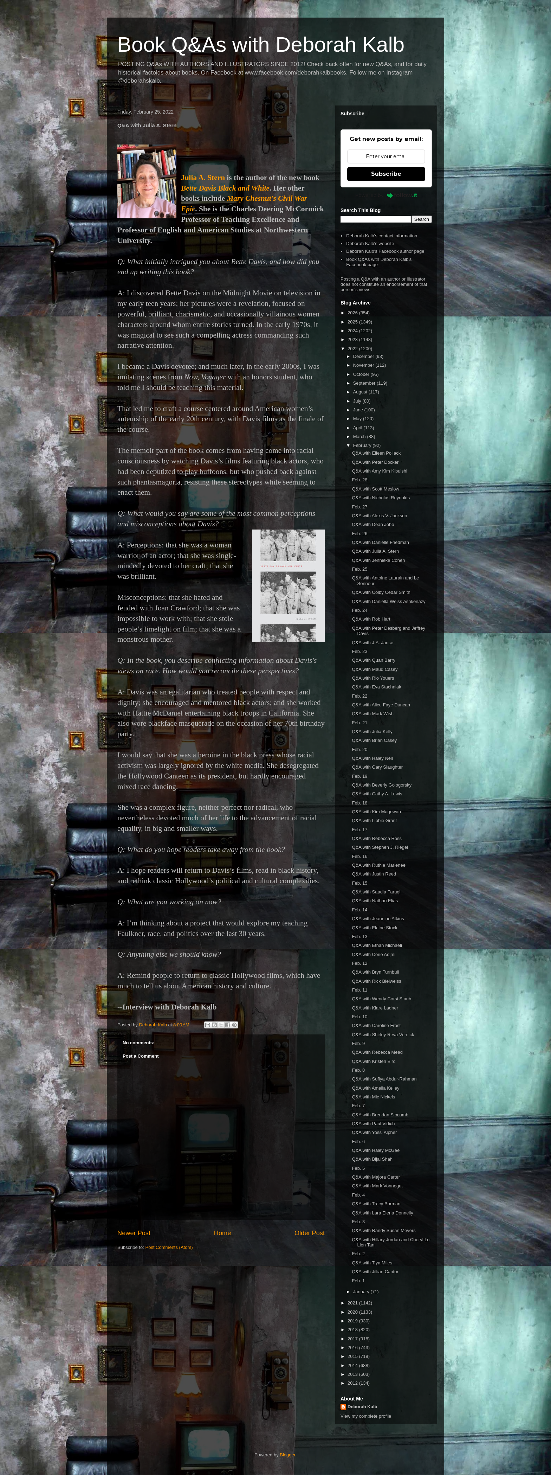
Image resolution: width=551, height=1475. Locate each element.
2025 (353, 322)
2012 (353, 1383)
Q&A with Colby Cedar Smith (381, 592)
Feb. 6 (358, 1141)
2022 (353, 348)
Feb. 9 (358, 1043)
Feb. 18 (359, 803)
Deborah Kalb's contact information (381, 235)
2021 (353, 1303)
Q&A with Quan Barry (373, 660)
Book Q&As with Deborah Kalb (260, 44)
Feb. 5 (358, 1168)
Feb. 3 (358, 1221)
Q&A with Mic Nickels (373, 1096)
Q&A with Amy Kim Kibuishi (379, 471)
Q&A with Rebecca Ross (377, 838)
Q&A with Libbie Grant (374, 820)
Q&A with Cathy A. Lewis (377, 793)
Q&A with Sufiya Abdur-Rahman (384, 1079)
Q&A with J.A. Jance (372, 642)
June (358, 409)
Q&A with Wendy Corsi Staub (381, 998)
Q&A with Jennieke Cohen (378, 560)
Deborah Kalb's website (370, 243)
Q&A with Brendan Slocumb (380, 1114)
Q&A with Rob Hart (371, 619)
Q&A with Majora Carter (376, 1177)
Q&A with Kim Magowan (376, 811)
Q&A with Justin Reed (374, 874)
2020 (353, 1312)
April (358, 427)
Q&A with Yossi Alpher (374, 1132)
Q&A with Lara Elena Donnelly (382, 1213)
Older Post (309, 1233)
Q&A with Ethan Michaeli (377, 945)
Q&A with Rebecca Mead (377, 1052)
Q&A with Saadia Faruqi (376, 891)
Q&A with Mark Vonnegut (377, 1185)
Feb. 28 (359, 479)
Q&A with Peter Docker (375, 462)
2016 (353, 1347)
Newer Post (133, 1233)
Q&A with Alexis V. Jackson (379, 515)
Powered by (386, 195)
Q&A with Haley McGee (376, 1150)
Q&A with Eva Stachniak (376, 687)
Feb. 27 (359, 506)
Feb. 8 (358, 1070)
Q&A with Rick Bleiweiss (376, 981)
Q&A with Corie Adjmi (373, 954)
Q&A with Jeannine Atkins (378, 918)
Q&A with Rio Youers (373, 678)
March (360, 436)
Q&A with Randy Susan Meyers (383, 1230)
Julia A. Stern (203, 177)
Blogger (287, 1454)
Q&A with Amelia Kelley (375, 1088)
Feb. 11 (359, 990)
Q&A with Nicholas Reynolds (381, 497)
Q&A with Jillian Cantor (375, 1271)
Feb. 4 (358, 1195)
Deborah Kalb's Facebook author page (385, 251)
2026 (353, 312)
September (365, 383)
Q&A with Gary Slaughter (377, 767)
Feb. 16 (359, 856)
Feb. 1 (358, 1280)
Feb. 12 (359, 963)
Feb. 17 (359, 829)
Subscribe (386, 174)
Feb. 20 (359, 749)
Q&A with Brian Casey (374, 740)
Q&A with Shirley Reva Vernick (383, 1034)
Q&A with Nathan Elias (375, 900)
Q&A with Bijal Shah (372, 1159)
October (362, 374)
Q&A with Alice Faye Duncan (381, 704)
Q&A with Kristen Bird (373, 1061)
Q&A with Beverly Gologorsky (381, 785)
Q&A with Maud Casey (374, 669)
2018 (353, 1329)
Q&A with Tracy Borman (376, 1203)
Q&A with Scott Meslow (375, 489)
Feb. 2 (358, 1253)
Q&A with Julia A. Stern (375, 551)
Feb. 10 (359, 1016)
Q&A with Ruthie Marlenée (378, 865)
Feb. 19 (359, 776)
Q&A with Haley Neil (372, 758)
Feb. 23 (359, 651)
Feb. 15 (359, 883)
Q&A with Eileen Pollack (376, 453)
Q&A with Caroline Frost (376, 1025)
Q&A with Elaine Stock (374, 927)
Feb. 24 (359, 610)
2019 (353, 1320)
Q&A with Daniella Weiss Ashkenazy (388, 601)
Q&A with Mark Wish (372, 713)
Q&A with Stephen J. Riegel (380, 847)
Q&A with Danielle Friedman (380, 542)
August (361, 392)
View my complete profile (366, 1416)
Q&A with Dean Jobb (373, 524)
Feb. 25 (359, 569)
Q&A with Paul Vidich (373, 1123)
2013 (353, 1374)
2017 (353, 1338)
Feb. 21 (359, 722)
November (364, 365)
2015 (353, 1356)
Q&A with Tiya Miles (372, 1262)
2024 (353, 330)
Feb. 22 (359, 696)
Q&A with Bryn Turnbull (375, 972)
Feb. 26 (359, 533)
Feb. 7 (358, 1105)
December (364, 356)
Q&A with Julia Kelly (372, 731)
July (358, 401)
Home (222, 1233)
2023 (353, 339)
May (358, 418)
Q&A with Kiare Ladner (375, 1008)
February (363, 445)
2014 (353, 1365)
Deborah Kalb (362, 1406)
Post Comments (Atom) (169, 1247)
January (362, 1291)
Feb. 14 (359, 909)
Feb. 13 (359, 936)
